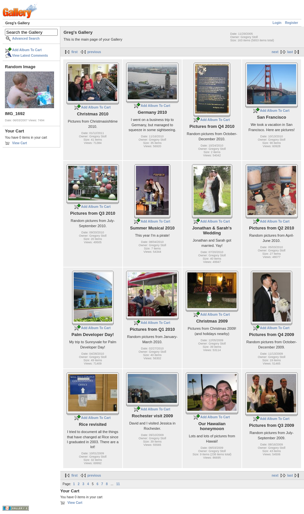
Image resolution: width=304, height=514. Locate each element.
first (74, 52)
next (275, 52)
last (290, 52)
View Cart (19, 143)
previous (94, 52)
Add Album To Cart (27, 50)
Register (291, 23)
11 (118, 484)
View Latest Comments (30, 55)
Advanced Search (26, 38)
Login (277, 23)
